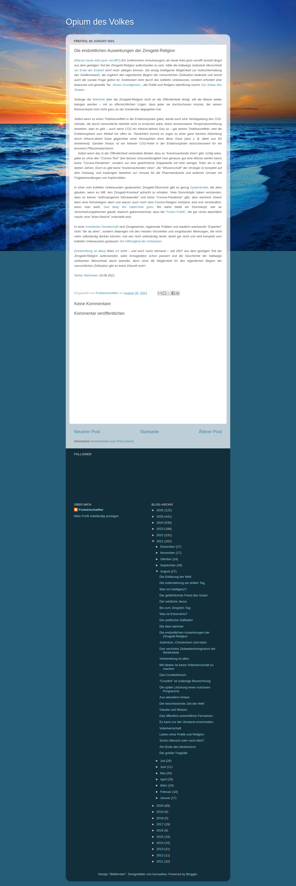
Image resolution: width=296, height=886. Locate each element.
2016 (160, 830)
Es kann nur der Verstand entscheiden (186, 722)
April (163, 779)
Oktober (166, 559)
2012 (160, 855)
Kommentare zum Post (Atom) (112, 441)
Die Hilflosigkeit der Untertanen (141, 241)
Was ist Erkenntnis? (173, 614)
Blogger (191, 874)
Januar (165, 798)
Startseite (149, 431)
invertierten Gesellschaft (102, 226)
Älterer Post (210, 431)
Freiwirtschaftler (91, 509)
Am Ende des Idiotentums (178, 747)
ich (117, 251)
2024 (160, 522)
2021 (160, 541)
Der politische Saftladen (176, 620)
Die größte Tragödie (173, 753)
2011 (160, 861)
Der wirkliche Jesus (173, 601)
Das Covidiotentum (173, 675)
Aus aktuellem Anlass (175, 697)
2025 (160, 516)
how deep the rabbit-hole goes (128, 207)
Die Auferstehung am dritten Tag (182, 583)
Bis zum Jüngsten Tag (175, 608)
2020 (160, 805)
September (168, 565)
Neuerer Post (87, 431)
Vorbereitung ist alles (89, 251)
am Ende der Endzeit (89, 70)
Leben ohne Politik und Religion (182, 734)
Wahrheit (99, 99)
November (168, 553)
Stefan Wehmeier (85, 275)
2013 (160, 849)
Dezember (168, 546)
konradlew (159, 874)
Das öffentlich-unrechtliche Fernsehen (186, 716)
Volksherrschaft (170, 728)
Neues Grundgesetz (126, 85)
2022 (160, 535)
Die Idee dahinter (172, 626)
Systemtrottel (199, 187)
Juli (163, 760)
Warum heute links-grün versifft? (97, 60)
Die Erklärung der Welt (175, 577)
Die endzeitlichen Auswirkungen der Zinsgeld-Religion (185, 634)
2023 (160, 529)
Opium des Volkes (100, 22)
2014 (160, 843)
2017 (160, 824)
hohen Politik (176, 212)
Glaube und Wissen (173, 709)
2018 (160, 818)
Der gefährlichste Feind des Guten (184, 595)
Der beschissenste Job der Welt (182, 703)
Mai (163, 773)
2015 (160, 836)
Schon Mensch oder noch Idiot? (182, 740)
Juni (163, 767)
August (165, 571)
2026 (160, 510)
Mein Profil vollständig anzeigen (96, 516)
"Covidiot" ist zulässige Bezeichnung (185, 681)
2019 (160, 812)
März (164, 785)
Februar (166, 792)
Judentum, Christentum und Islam (183, 642)
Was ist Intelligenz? (173, 589)
